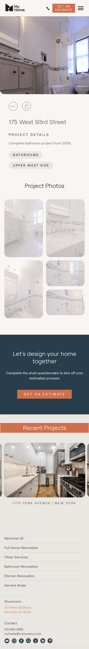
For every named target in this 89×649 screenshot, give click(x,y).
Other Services (16, 557)
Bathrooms (26, 155)
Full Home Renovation (21, 548)
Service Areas (15, 585)
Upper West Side (31, 165)
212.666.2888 (48, 8)
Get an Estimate (63, 8)
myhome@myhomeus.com (22, 633)
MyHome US (14, 538)
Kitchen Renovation (19, 576)
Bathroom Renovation (21, 566)
